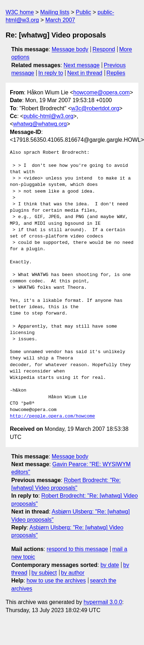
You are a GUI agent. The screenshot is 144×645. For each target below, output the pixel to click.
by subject (44, 573)
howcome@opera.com (101, 92)
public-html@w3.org (49, 116)
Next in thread (84, 73)
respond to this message (77, 549)
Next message (82, 65)
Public (83, 12)
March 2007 (60, 20)
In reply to (50, 73)
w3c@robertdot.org (95, 108)
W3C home (20, 12)
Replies (115, 73)
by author (72, 573)
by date (109, 565)
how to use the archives (56, 580)
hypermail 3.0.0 (102, 602)
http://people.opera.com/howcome (52, 416)
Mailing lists (54, 12)
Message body (70, 49)
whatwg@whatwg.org (40, 124)
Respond (104, 49)
